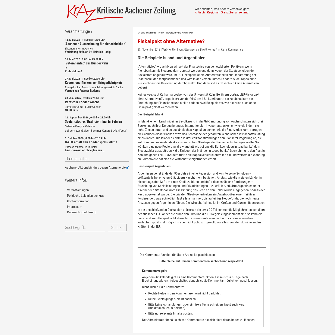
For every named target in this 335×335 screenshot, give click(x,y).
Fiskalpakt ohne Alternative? (171, 41)
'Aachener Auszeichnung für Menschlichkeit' (95, 43)
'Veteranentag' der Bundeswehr (86, 63)
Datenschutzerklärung (81, 212)
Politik (161, 33)
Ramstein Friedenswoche (82, 102)
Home (153, 33)
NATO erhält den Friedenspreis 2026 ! (91, 142)
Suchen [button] (117, 227)
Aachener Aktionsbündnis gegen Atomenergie (97, 167)
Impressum (74, 206)
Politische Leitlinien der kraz (85, 195)
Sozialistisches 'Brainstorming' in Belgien (93, 121)
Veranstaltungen (78, 190)
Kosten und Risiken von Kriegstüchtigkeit (93, 82)
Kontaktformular (78, 201)
